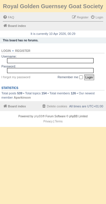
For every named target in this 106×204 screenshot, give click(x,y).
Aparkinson (22, 97)
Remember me (70, 77)
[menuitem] (8, 17)
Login (6, 50)
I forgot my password (15, 77)
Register (23, 50)
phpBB (38, 116)
